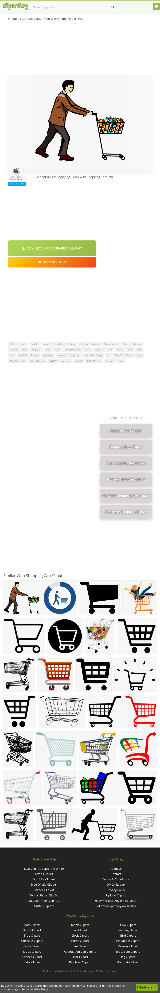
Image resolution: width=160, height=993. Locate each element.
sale (121, 360)
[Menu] (156, 6)
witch (57, 349)
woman (99, 349)
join (12, 355)
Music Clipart (32, 952)
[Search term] (74, 7)
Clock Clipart (80, 935)
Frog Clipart (32, 935)
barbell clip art (44, 890)
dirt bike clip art (44, 879)
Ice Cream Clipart (128, 952)
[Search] (112, 7)
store (139, 355)
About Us (116, 869)
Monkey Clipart (128, 946)
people (34, 344)
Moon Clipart (80, 925)
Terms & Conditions (116, 879)
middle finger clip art (44, 901)
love (110, 349)
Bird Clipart (128, 935)
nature (46, 344)
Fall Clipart (80, 930)
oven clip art (44, 874)
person (138, 344)
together (36, 349)
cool (130, 349)
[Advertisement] (80, 49)
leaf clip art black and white (44, 869)
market (78, 360)
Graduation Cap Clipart (80, 952)
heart (87, 349)
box (109, 355)
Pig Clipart (128, 957)
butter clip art (44, 906)
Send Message (16, 183)
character (48, 355)
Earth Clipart (32, 946)
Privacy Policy (116, 890)
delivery (110, 360)
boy (48, 349)
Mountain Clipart (128, 962)
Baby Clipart (32, 962)
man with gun (17, 360)
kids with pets (94, 360)
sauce (72, 344)
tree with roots (123, 355)
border (34, 355)
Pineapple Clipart (128, 941)
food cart (59, 344)
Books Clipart (32, 930)
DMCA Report (116, 884)
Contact (116, 874)
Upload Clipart (116, 895)
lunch (23, 344)
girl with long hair (60, 360)
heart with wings (93, 355)
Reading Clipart (128, 930)
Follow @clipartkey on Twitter (116, 906)
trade (120, 349)
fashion (22, 355)
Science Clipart (32, 957)
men (139, 349)
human (84, 344)
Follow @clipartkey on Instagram (116, 901)
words (61, 355)
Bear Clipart (80, 957)
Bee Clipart (80, 946)
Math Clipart (32, 925)
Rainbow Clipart (80, 962)
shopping (74, 355)
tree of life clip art (44, 884)
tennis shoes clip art (43, 895)
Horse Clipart (80, 941)
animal (96, 344)
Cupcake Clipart (32, 941)
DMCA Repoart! (52, 262)
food (24, 349)
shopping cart (72, 349)
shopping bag (111, 344)
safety (126, 344)
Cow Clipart (128, 925)
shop (12, 344)
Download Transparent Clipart (52, 248)
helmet (14, 349)
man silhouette (38, 360)
